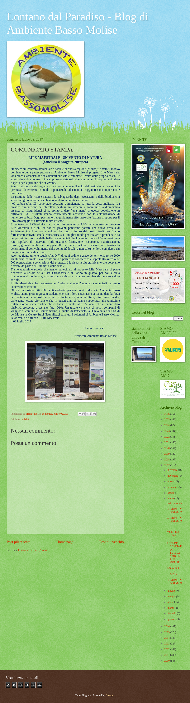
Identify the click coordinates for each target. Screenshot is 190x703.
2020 (167, 448)
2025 (167, 419)
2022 (167, 436)
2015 (167, 632)
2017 (167, 465)
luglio (171, 498)
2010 (167, 660)
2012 (167, 649)
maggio (172, 596)
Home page (64, 542)
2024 (167, 425)
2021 (167, 442)
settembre (173, 487)
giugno (172, 590)
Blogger (110, 695)
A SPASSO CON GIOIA (173, 571)
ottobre (172, 481)
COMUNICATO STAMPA (175, 511)
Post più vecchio (111, 542)
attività (25, 419)
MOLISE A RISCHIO (173, 534)
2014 (167, 637)
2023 (167, 431)
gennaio (172, 619)
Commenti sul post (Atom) (32, 550)
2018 (167, 459)
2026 (167, 414)
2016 (167, 626)
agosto (171, 492)
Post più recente (18, 542)
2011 (167, 655)
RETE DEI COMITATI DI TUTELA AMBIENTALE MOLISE (174, 553)
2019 (167, 453)
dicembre (173, 470)
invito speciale (174, 503)
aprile (171, 602)
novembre (173, 475)
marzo (171, 607)
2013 (167, 643)
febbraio (172, 613)
